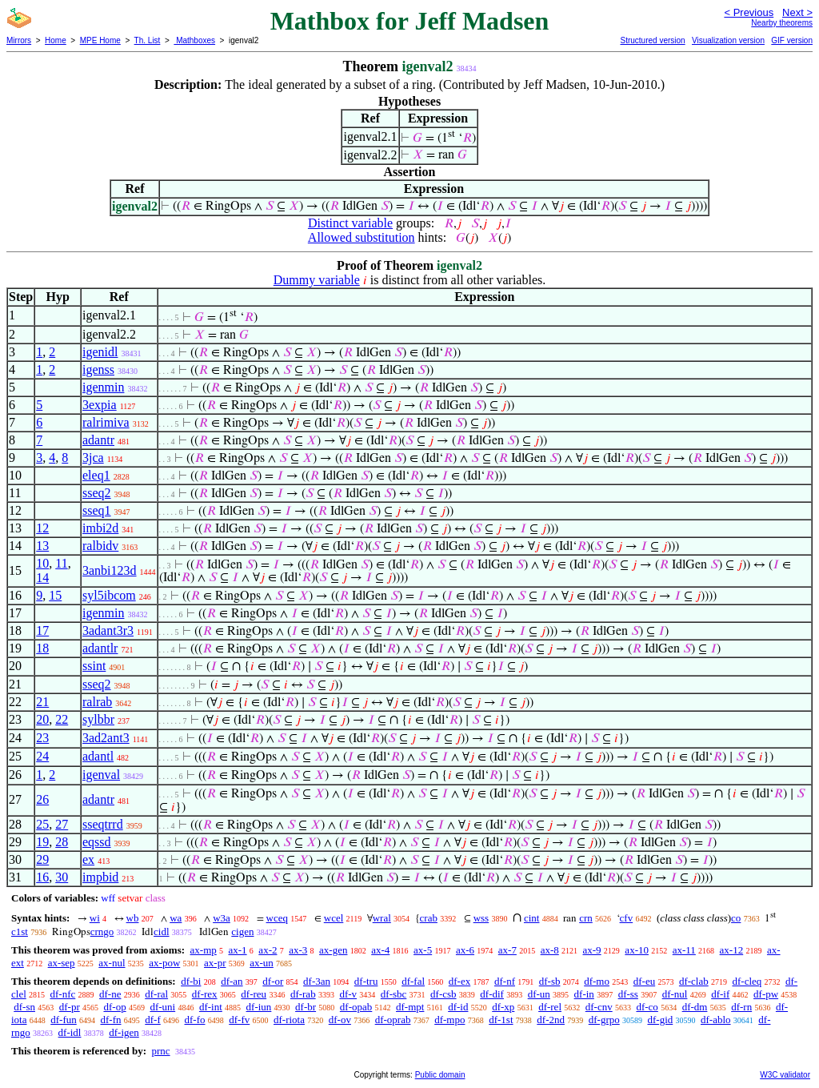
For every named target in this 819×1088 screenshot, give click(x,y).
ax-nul (111, 963)
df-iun (259, 1007)
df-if (720, 994)
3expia (99, 405)
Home (55, 40)
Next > (797, 12)
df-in (584, 994)
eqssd (96, 842)
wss (481, 918)
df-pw (765, 994)
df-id (458, 1007)
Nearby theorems (782, 22)
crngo (102, 931)
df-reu (253, 994)
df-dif (492, 994)
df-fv (239, 1020)
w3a (221, 918)
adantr (98, 440)
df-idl (70, 1032)
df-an (231, 981)
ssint (94, 665)
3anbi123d (109, 570)
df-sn (24, 1007)
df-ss (628, 994)
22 (61, 719)
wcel (334, 918)
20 (42, 719)
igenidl (100, 352)
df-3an (316, 981)
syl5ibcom (109, 595)
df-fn (111, 1020)
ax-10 (637, 950)
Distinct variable (350, 223)
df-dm (695, 1007)
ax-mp (203, 950)
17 (42, 630)
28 (61, 842)
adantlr (100, 648)
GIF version (792, 40)
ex (88, 859)
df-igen (124, 1032)
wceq (277, 918)
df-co (646, 1007)
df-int (210, 1007)
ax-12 (732, 950)
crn (586, 918)
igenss (98, 369)
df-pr (69, 1007)
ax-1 (238, 950)
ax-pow (164, 963)
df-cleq (746, 981)
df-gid (660, 1020)
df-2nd (551, 1020)
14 (42, 577)
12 (42, 528)
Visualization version (728, 40)
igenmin (103, 387)
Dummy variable (317, 280)
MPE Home (100, 40)
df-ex (459, 981)
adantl (98, 756)
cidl (162, 931)
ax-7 (507, 950)
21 (42, 702)
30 (61, 877)
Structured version (652, 40)
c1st (19, 931)
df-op (114, 1007)
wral (382, 918)
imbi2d (100, 528)
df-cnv (599, 1007)
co (736, 918)
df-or (272, 981)
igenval (101, 774)
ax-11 (684, 950)
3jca (93, 457)
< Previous (748, 12)
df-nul (675, 994)
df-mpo (449, 1020)
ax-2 (267, 950)
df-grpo (604, 1020)
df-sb (550, 981)
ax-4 (380, 950)
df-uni (162, 1007)
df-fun (63, 1020)
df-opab (356, 1007)
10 (42, 563)
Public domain (440, 1074)
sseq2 (96, 493)
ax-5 (422, 950)
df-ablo (716, 1020)
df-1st (501, 1020)
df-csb (443, 994)
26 (42, 799)
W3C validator (785, 1074)
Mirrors (18, 40)
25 (42, 824)
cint (532, 918)
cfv (626, 918)
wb (132, 918)
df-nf (504, 981)
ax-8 (550, 950)
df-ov (340, 1020)
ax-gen (333, 950)
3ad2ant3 (106, 738)
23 (42, 738)
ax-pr (215, 963)
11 (61, 563)
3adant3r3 (108, 630)
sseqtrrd (102, 824)
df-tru (366, 981)
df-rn (741, 1007)
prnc (160, 1051)
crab (428, 918)
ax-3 (298, 950)
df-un (539, 994)
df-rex (205, 994)
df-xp (503, 1007)
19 (42, 842)
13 (42, 545)
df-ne (110, 994)
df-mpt (410, 1007)
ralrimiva (106, 422)
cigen (242, 931)
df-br (305, 1007)
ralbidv (100, 545)
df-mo (596, 981)
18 (42, 648)
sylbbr (98, 719)
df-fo (195, 1020)
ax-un (262, 963)
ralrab (97, 702)
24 (42, 756)
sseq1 (96, 510)
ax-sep (61, 963)
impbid (100, 877)
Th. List (147, 40)
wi (95, 918)
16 (42, 877)
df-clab (694, 981)
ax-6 (465, 950)
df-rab (303, 994)
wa (176, 918)
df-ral (156, 994)
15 (55, 595)
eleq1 (96, 475)
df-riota (289, 1020)
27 (61, 824)
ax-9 (592, 950)
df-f (153, 1020)
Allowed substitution (361, 237)
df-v (348, 994)
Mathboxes (194, 40)
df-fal (413, 981)
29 (42, 859)
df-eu (644, 981)
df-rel (549, 1007)
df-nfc (63, 994)
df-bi (191, 981)
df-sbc (394, 994)
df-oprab (393, 1020)
